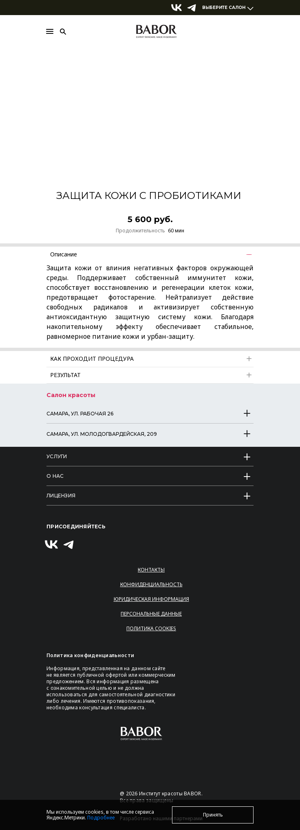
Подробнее (101, 817)
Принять (213, 814)
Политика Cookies (151, 628)
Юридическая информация (151, 599)
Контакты (151, 569)
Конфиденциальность (151, 584)
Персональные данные (151, 613)
